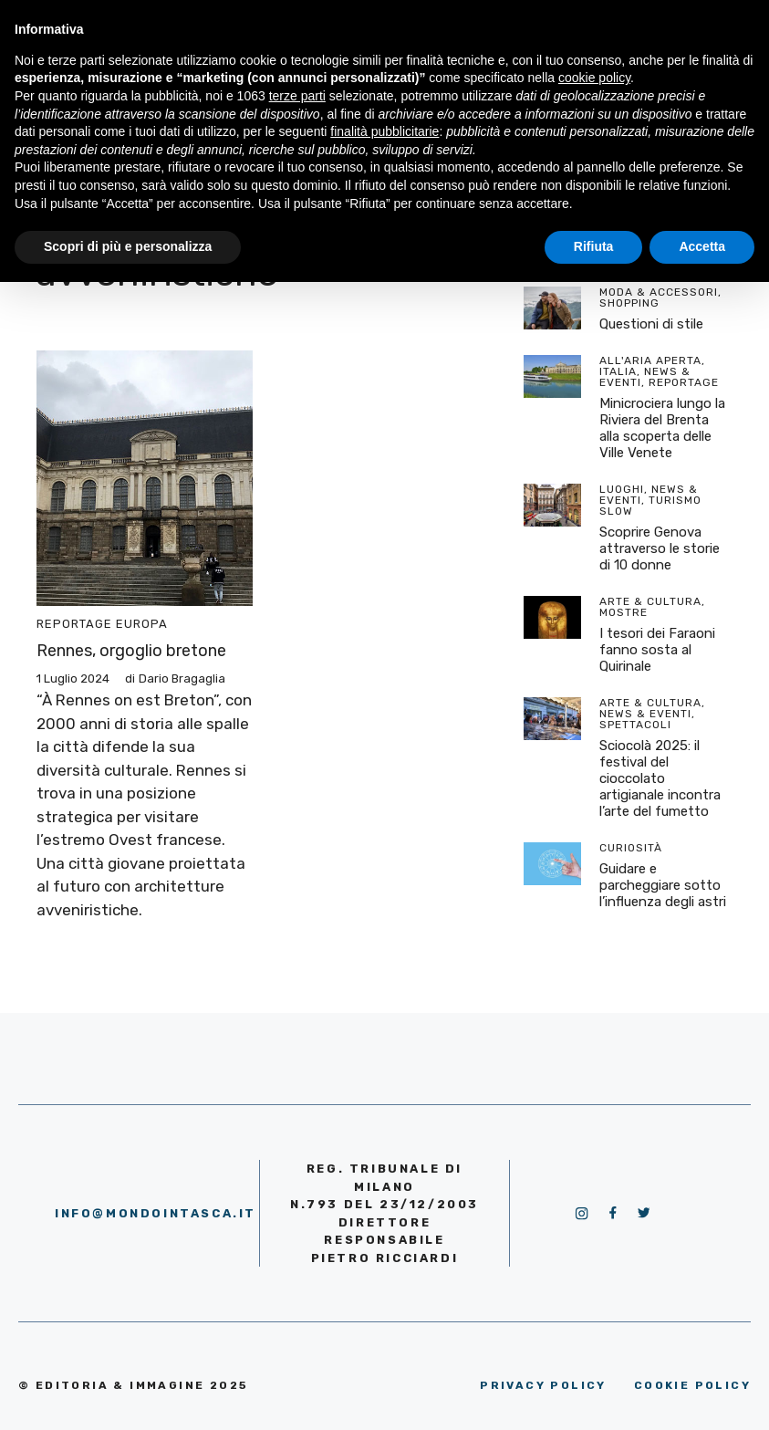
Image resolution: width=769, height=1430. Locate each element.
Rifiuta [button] (594, 246)
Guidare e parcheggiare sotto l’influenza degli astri (662, 885)
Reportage (74, 624)
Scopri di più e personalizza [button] (128, 246)
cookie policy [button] (594, 77)
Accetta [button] (702, 246)
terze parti (297, 96)
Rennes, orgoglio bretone (131, 651)
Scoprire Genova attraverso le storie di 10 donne (659, 548)
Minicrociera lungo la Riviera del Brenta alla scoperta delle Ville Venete (662, 428)
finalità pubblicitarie (384, 131)
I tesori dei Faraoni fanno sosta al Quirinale (657, 649)
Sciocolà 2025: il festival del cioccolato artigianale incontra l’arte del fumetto (660, 778)
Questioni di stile (651, 324)
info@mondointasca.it (155, 1213)
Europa (142, 624)
